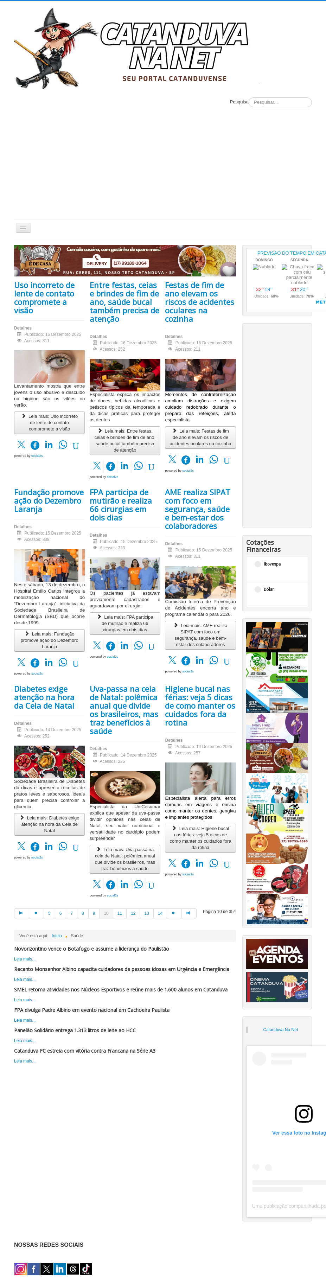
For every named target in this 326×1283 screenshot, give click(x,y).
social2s (37, 456)
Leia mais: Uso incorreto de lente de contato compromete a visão (49, 423)
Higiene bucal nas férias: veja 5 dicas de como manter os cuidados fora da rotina (200, 705)
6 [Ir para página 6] (60, 913)
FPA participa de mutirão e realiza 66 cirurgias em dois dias (121, 505)
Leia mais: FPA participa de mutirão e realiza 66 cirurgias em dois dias (125, 623)
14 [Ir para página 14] (160, 913)
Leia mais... (25, 959)
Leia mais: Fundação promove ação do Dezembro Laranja (49, 640)
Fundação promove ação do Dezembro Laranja (49, 500)
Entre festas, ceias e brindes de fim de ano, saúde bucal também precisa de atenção (124, 302)
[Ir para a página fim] (189, 913)
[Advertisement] (163, 166)
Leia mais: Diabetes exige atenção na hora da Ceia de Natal (49, 824)
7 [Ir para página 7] (71, 913)
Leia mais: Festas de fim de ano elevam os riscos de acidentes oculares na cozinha (200, 437)
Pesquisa (239, 101)
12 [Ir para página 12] (133, 913)
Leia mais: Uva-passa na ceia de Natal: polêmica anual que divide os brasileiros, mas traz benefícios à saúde (125, 859)
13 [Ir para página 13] (147, 913)
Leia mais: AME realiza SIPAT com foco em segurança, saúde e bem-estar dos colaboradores (201, 635)
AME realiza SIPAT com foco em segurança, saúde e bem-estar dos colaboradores (197, 509)
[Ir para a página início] (21, 913)
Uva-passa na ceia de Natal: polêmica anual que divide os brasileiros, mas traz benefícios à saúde (124, 709)
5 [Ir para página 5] (49, 913)
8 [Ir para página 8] (83, 913)
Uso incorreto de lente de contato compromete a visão (44, 297)
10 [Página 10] (106, 913)
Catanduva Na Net (280, 1029)
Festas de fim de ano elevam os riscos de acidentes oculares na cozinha (199, 302)
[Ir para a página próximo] (174, 913)
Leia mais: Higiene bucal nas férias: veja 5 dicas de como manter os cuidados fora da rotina (200, 838)
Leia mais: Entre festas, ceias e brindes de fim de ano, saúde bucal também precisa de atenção (125, 440)
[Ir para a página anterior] (36, 913)
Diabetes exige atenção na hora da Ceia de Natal (44, 697)
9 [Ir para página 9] (94, 913)
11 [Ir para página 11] (119, 913)
